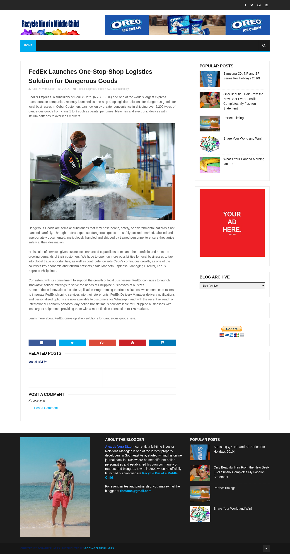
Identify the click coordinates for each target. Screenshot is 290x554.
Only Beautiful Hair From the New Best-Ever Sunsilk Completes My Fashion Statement (241, 472)
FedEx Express (86, 88)
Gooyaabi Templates (99, 548)
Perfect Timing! (233, 118)
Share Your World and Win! (242, 138)
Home (28, 45)
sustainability (121, 88)
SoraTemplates (49, 548)
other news (104, 88)
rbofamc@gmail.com (135, 491)
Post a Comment (46, 408)
